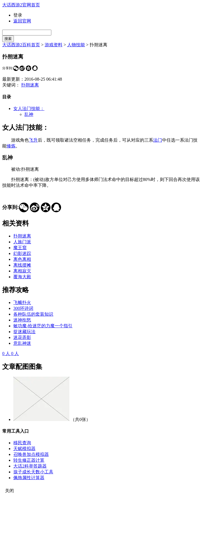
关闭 (9, 490)
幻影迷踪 (22, 253)
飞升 (33, 140)
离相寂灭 (22, 271)
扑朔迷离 (30, 85)
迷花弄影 (22, 337)
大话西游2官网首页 (21, 4)
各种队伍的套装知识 (33, 314)
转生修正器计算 (28, 460)
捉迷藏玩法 (24, 331)
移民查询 (22, 442)
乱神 (28, 114)
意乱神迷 (22, 343)
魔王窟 (20, 247)
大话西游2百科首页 (21, 44)
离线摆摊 (22, 265)
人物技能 (76, 44)
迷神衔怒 (22, 320)
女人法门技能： (28, 108)
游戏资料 (53, 44)
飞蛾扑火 (22, 302)
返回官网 (22, 21)
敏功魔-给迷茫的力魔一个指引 (42, 325)
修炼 (11, 146)
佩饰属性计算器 (28, 477)
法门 (157, 140)
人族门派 (22, 241)
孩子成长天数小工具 (33, 471)
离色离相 (22, 259)
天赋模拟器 (24, 448)
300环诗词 (23, 308)
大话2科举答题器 (30, 466)
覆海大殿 (22, 276)
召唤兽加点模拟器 (31, 454)
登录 (17, 15)
